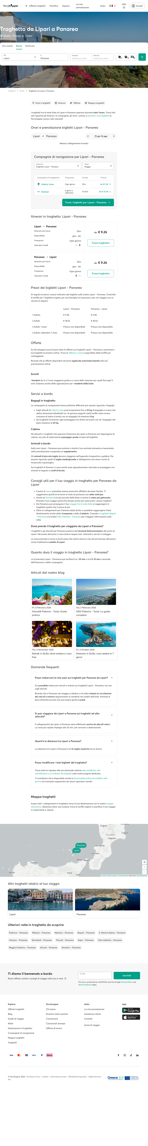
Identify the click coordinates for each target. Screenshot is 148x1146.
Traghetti (11, 91)
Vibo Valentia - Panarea (69, 516)
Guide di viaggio (16, 1018)
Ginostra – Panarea (71, 947)
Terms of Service (84, 985)
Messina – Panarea (64, 932)
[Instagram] (124, 1055)
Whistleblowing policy (77, 1076)
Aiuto (102, 5)
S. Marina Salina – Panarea (112, 932)
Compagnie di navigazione (21, 1033)
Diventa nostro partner (57, 1014)
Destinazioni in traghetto (20, 1028)
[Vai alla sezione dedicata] (41, 103)
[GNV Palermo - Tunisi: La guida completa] (96, 598)
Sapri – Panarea (86, 940)
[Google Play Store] (131, 1010)
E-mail (82, 974)
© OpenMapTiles (123, 876)
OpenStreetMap (142, 876)
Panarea (49, 497)
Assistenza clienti (92, 1014)
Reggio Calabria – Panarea (22, 947)
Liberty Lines (57, 410)
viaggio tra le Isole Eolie (81, 504)
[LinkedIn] (137, 1055)
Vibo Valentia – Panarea (110, 940)
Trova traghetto (101, 242)
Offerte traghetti (35, 5)
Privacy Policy (126, 982)
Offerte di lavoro (54, 1028)
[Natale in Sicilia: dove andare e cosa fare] (52, 640)
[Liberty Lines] (49, 184)
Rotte (22, 91)
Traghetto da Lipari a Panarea (41, 91)
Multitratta (30, 46)
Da (5, 55)
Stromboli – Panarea (42, 940)
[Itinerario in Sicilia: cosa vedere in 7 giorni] (96, 640)
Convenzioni (52, 1018)
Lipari (49, 491)
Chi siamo (51, 1009)
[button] (43, 136)
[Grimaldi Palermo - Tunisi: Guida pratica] (52, 598)
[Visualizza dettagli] (65, 978)
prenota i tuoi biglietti (98, 115)
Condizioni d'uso (33, 1076)
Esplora (66, 5)
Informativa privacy (58, 1076)
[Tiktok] (131, 1055)
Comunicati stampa (55, 1023)
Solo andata (7, 46)
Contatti (88, 1018)
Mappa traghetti (16, 1037)
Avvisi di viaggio (92, 1025)
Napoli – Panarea (86, 932)
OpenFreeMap (112, 876)
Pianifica (54, 5)
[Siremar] (49, 191)
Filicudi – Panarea (65, 940)
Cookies (45, 1076)
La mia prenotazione (82, 6)
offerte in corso (76, 352)
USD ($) (124, 6)
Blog (10, 1014)
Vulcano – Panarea (18, 940)
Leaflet (103, 876)
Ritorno (19, 46)
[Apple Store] (131, 1017)
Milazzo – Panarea (41, 932)
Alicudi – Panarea (48, 947)
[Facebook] (118, 1055)
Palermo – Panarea (18, 932)
